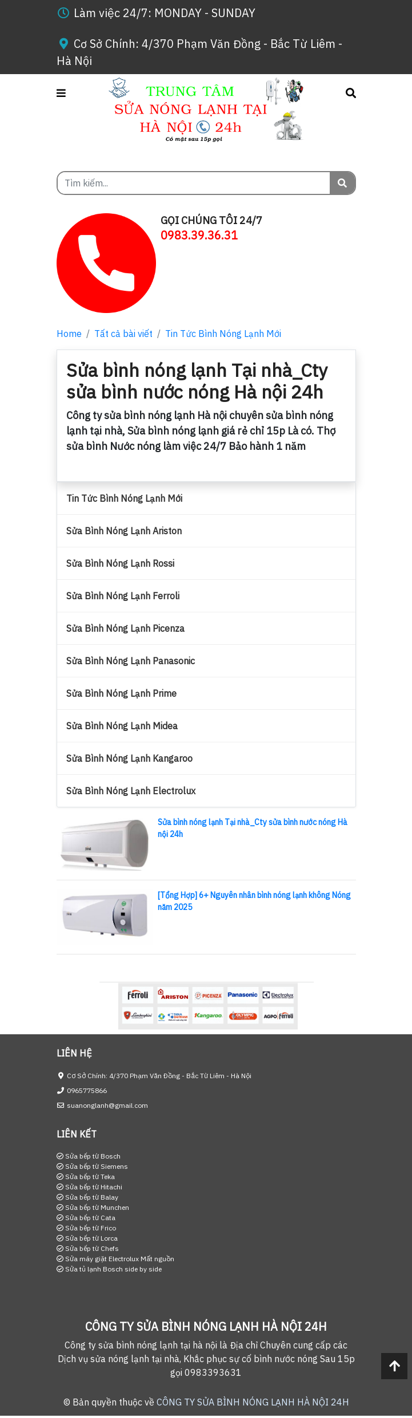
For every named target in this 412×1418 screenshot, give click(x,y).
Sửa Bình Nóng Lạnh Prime (121, 693)
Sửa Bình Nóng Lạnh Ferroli (122, 596)
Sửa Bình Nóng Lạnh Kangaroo (129, 758)
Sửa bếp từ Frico (86, 1228)
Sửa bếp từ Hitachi (89, 1187)
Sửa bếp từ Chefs (88, 1248)
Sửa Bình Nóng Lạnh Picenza (125, 628)
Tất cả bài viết (123, 333)
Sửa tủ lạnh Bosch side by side (109, 1269)
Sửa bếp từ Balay (87, 1197)
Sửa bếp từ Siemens (92, 1166)
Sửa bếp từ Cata (86, 1217)
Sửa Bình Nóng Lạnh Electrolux (130, 791)
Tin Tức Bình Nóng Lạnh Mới (223, 333)
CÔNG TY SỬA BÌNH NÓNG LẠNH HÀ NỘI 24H (253, 1402)
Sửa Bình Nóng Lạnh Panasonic (130, 661)
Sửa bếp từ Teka (86, 1176)
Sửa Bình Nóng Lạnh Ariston (124, 531)
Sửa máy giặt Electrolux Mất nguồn (115, 1258)
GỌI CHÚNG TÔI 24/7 (211, 220)
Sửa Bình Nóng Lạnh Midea (122, 726)
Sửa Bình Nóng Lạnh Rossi (120, 563)
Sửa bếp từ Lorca (87, 1238)
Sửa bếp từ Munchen (93, 1207)
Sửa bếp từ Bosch (89, 1156)
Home (69, 333)
